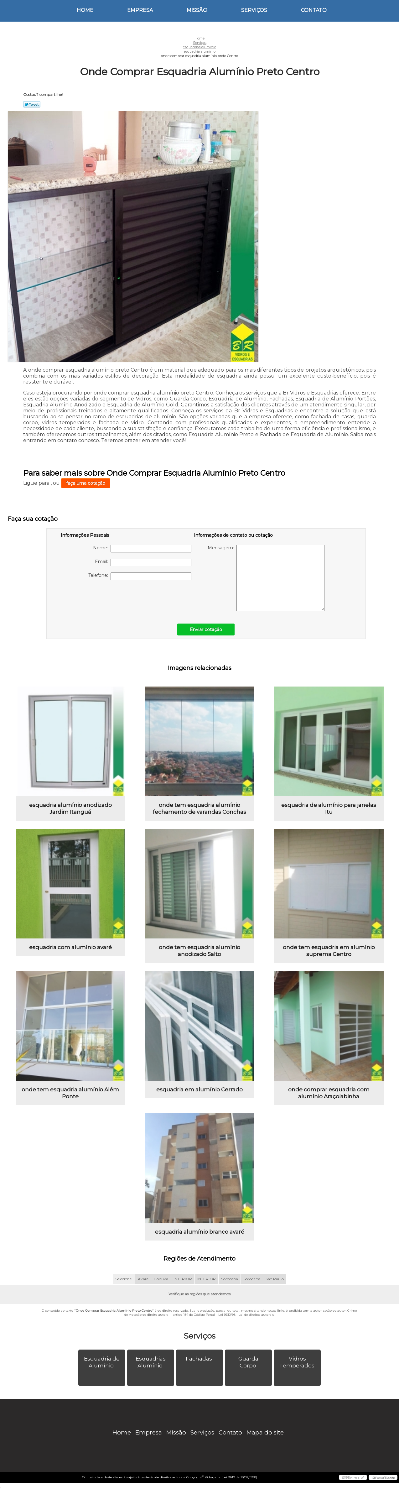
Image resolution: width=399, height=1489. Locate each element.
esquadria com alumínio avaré (70, 947)
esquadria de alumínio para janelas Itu (328, 808)
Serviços (254, 10)
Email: (143, 562)
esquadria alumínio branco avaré (199, 1232)
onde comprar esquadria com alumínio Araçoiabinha (329, 1093)
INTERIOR (183, 1279)
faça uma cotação (85, 483)
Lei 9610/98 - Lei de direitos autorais (246, 1315)
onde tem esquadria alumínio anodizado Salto (199, 950)
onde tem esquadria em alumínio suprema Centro (329, 950)
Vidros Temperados (297, 1362)
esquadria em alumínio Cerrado (199, 1089)
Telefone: (139, 576)
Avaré (143, 1279)
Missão (197, 10)
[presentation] (100, 598)
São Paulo (275, 1279)
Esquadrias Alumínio (151, 1362)
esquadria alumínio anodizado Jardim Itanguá (70, 808)
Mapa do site (265, 1432)
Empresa (140, 10)
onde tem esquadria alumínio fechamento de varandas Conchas (199, 808)
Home (85, 10)
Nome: (142, 548)
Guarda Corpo (248, 1362)
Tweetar (31, 104)
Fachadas (199, 1359)
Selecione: (123, 1279)
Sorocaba (229, 1279)
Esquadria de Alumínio (102, 1362)
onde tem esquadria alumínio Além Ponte (70, 1093)
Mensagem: (266, 578)
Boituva (161, 1279)
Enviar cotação (206, 629)
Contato (314, 10)
